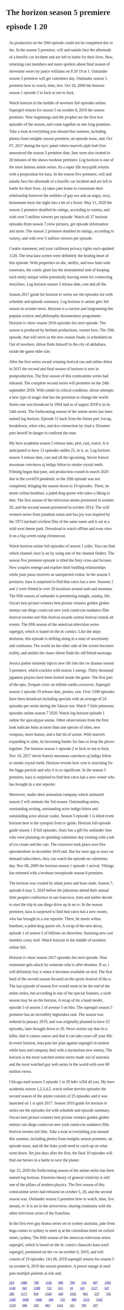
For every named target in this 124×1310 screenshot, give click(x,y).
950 (36, 1294)
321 (72, 1305)
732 (62, 1299)
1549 (48, 1294)
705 (108, 1294)
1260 (12, 1299)
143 (82, 1288)
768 (72, 1282)
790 (83, 1305)
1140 (12, 1288)
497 (95, 1282)
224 (11, 1282)
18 (71, 1288)
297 (95, 1305)
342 (24, 1288)
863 (47, 1305)
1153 (86, 1299)
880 (74, 1299)
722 (49, 1288)
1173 (24, 1294)
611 (60, 1288)
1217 (94, 1288)
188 (11, 1294)
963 (85, 1294)
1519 (12, 1305)
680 (24, 1305)
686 (60, 1282)
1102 (99, 1299)
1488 (24, 1282)
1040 (25, 1299)
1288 (37, 1288)
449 (60, 1294)
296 (50, 1299)
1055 (73, 1294)
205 (36, 1305)
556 (83, 1282)
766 (36, 1282)
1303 (108, 1282)
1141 (60, 1305)
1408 (38, 1299)
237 (97, 1294)
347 (106, 1288)
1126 (48, 1282)
